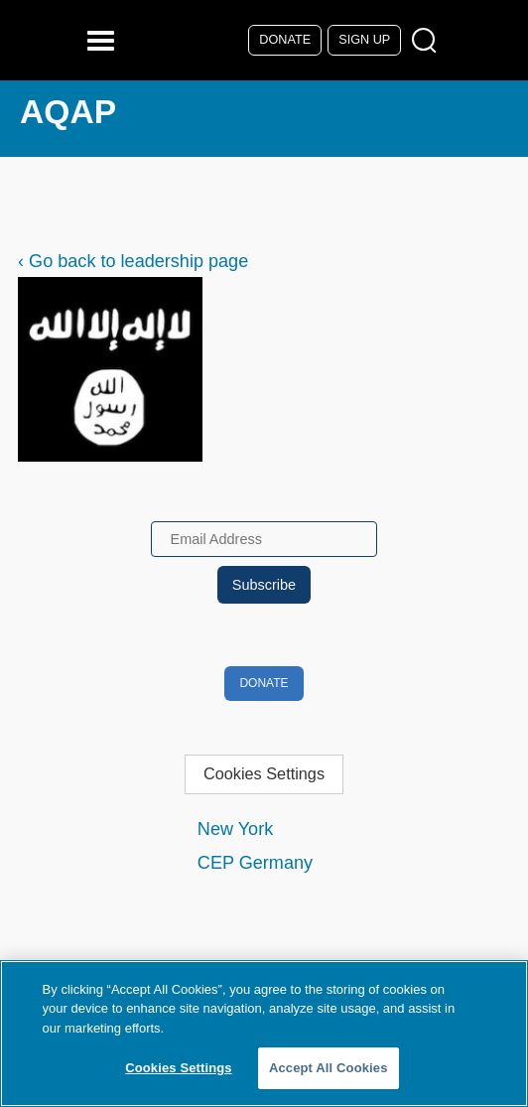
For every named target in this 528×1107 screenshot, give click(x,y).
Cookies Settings (264, 773)
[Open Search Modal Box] (428, 41)
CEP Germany (255, 863)
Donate (285, 40)
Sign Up (364, 40)
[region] (264, 1033)
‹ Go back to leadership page (133, 261)
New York (235, 829)
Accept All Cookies (328, 1067)
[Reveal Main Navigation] (103, 40)
